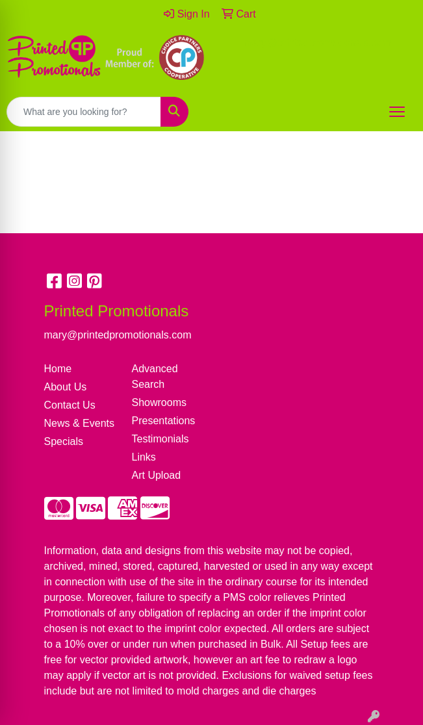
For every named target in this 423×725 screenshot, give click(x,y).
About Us (65, 386)
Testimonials (160, 438)
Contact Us (70, 405)
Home (58, 368)
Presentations (164, 420)
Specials (63, 441)
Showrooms (159, 402)
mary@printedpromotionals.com (317, 42)
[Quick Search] (83, 112)
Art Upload (156, 475)
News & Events (79, 423)
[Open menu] (397, 112)
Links (144, 457)
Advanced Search (155, 376)
